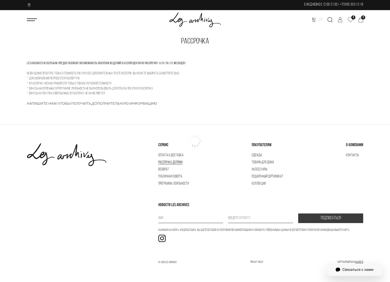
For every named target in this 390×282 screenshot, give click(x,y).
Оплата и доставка (171, 155)
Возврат (163, 169)
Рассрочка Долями (170, 162)
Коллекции (259, 184)
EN (320, 19)
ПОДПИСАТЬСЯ (331, 218)
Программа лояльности (173, 184)
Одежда (257, 155)
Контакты (352, 155)
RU (313, 19)
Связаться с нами (354, 269)
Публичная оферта (170, 177)
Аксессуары (259, 169)
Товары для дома (263, 162)
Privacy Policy (257, 262)
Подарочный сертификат (267, 177)
